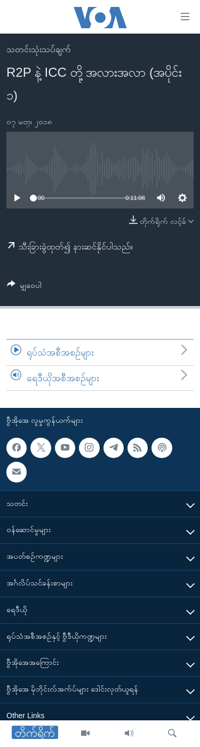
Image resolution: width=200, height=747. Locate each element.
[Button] (24, 287)
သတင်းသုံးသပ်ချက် (38, 49)
